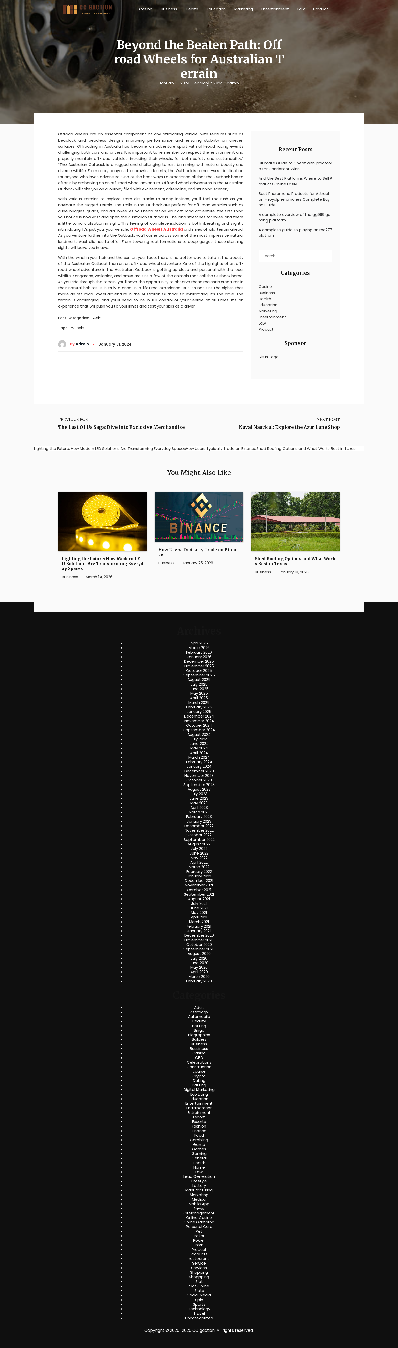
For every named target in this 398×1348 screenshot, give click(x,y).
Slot (199, 1281)
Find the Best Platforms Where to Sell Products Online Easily (295, 181)
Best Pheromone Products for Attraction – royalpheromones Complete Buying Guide (294, 199)
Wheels (77, 328)
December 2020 (199, 935)
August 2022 (199, 844)
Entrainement (199, 1108)
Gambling (199, 1140)
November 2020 (199, 940)
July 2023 (199, 794)
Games (199, 1149)
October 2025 (199, 670)
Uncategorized (199, 1318)
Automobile (199, 1016)
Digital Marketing (199, 1089)
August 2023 (199, 789)
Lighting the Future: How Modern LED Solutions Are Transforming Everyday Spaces (102, 563)
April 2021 (199, 917)
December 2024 (199, 716)
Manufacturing (199, 1190)
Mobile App (199, 1204)
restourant (199, 1258)
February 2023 (199, 816)
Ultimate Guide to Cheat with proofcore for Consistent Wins (295, 166)
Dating (199, 1080)
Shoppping (199, 1277)
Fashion (199, 1126)
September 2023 (199, 784)
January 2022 (199, 876)
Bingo (199, 1030)
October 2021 (199, 890)
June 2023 (199, 798)
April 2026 (199, 643)
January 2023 (199, 821)
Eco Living (199, 1094)
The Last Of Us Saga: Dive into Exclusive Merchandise (121, 427)
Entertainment (275, 9)
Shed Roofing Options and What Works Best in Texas (295, 561)
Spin (199, 1300)
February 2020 (199, 981)
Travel (199, 1313)
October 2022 (199, 835)
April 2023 (199, 807)
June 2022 (199, 853)
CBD (199, 1057)
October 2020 (199, 944)
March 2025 (199, 702)
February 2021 (199, 926)
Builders (199, 1039)
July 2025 (199, 684)
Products (199, 1254)
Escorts (199, 1121)
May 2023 (199, 803)
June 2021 (199, 908)
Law (301, 9)
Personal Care (199, 1226)
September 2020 (199, 949)
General (199, 1158)
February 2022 (199, 871)
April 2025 (199, 698)
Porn (199, 1245)
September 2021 (199, 894)
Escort (199, 1117)
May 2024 (199, 748)
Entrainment (199, 1112)
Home (199, 1167)
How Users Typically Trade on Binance (198, 552)
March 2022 (199, 867)
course (199, 1071)
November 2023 (199, 775)
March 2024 (199, 757)
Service (199, 1263)
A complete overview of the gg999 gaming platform (294, 217)
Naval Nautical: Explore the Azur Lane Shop (289, 427)
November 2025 (199, 666)
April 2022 (199, 862)
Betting (199, 1025)
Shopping (199, 1272)
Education (216, 9)
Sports (199, 1304)
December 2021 (199, 880)
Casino (145, 9)
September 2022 (199, 839)
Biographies (199, 1035)
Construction (199, 1067)
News (199, 1208)
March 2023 (199, 812)
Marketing (243, 9)
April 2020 (199, 972)
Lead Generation (199, 1176)
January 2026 (199, 657)
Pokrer (199, 1240)
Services (199, 1268)
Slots (199, 1290)
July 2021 (199, 903)
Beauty (199, 1021)
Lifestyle (199, 1181)
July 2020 (199, 958)
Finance (199, 1131)
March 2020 (199, 976)
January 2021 (199, 931)
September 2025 (199, 675)
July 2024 (199, 739)
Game (199, 1144)
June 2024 (199, 743)
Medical (199, 1199)
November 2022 (199, 830)
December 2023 (199, 771)
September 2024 (199, 730)
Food (199, 1135)
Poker (199, 1236)
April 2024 (199, 752)
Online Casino (199, 1217)
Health (192, 9)
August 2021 (199, 899)
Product (320, 9)
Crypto (199, 1076)
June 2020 (199, 963)
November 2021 (199, 885)
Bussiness (199, 1048)
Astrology (199, 1012)
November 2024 (199, 721)
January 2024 (199, 766)
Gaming (199, 1153)
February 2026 (199, 652)
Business (169, 9)
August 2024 (199, 734)
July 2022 (199, 848)
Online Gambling (199, 1222)
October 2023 (199, 780)
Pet (199, 1231)
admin (233, 83)
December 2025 (199, 661)
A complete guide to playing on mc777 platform (295, 232)
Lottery (199, 1185)
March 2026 (199, 647)
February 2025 (199, 707)
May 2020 (199, 967)
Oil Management (199, 1213)
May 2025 (199, 693)
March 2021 (199, 921)
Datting (199, 1085)
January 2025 (199, 711)
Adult (199, 1007)
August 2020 (199, 953)
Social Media (199, 1295)
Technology (199, 1309)
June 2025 (199, 689)
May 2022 (199, 858)
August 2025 (199, 679)
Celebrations (199, 1062)
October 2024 (199, 725)
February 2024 (199, 762)
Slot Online (199, 1286)
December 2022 (199, 826)
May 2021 (199, 912)
